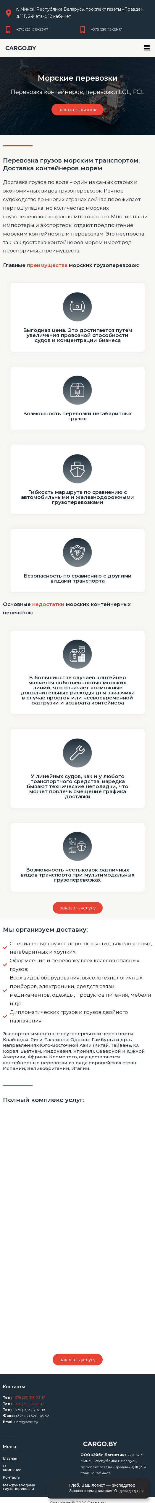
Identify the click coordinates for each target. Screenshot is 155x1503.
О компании (14, 1466)
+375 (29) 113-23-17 (28, 1404)
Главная (10, 1458)
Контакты (11, 1474)
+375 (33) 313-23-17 (28, 1397)
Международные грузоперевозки (35, 1481)
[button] (147, 48)
